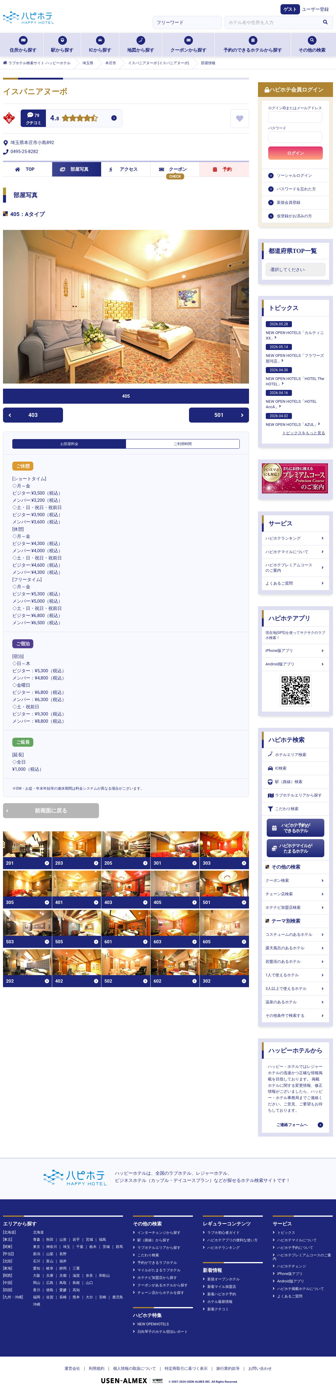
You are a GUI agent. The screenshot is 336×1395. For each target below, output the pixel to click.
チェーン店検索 (296, 894)
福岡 (36, 1297)
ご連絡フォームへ (292, 1124)
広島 (49, 1283)
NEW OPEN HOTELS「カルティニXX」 (295, 330)
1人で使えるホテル (296, 975)
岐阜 (49, 1268)
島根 (76, 1283)
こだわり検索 (283, 809)
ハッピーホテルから (295, 1050)
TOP (24, 169)
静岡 (63, 1268)
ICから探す (100, 44)
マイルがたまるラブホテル (157, 1270)
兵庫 (49, 1275)
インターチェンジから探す (157, 1233)
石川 (36, 1261)
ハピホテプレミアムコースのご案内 (296, 568)
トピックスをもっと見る (303, 433)
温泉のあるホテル (296, 1002)
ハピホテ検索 (286, 740)
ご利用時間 (183, 444)
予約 (222, 169)
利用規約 (96, 1368)
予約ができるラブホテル (155, 1263)
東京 (36, 1247)
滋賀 (76, 1275)
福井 (63, 1261)
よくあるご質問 (296, 583)
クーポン (173, 169)
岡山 (36, 1283)
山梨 (49, 1254)
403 (23, 415)
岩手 (76, 1239)
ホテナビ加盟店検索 (296, 907)
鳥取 (63, 1283)
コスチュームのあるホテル (296, 934)
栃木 (93, 1247)
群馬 (119, 1247)
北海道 (38, 1232)
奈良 (89, 1275)
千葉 (79, 1247)
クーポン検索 (296, 880)
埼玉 (66, 1247)
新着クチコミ (216, 1309)
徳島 (49, 1290)
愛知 (36, 1268)
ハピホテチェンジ (289, 1266)
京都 (63, 1275)
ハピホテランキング (296, 538)
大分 (89, 1297)
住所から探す (23, 44)
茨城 (106, 1247)
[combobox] (271, 22)
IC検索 (277, 768)
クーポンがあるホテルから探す (160, 1285)
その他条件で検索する (296, 1015)
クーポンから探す (188, 44)
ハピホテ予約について (293, 1248)
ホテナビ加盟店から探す (155, 1278)
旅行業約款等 (228, 1368)
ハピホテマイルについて (296, 552)
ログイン (295, 153)
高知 (76, 1290)
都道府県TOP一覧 (292, 251)
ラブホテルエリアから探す (295, 795)
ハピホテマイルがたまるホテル (292, 848)
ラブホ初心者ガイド (221, 1233)
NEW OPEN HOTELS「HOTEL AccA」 (291, 399)
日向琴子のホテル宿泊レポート (160, 1332)
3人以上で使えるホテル (296, 988)
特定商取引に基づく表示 (186, 1368)
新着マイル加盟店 (219, 1287)
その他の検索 (312, 44)
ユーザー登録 (315, 9)
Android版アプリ (296, 664)
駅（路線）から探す (151, 1240)
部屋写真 (74, 169)
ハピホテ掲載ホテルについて (298, 1289)
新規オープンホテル (221, 1279)
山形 (63, 1239)
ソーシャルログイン (294, 175)
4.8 (54, 119)
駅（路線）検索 (285, 782)
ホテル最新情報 (217, 1302)
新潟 (36, 1254)
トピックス (283, 308)
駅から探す (62, 44)
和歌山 (104, 1275)
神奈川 (51, 1247)
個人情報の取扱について (134, 1368)
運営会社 (72, 1368)
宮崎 (102, 1297)
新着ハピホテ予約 (219, 1294)
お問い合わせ (260, 1368)
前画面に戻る (36, 810)
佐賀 (49, 1297)
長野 (63, 1254)
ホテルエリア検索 (287, 754)
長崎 (63, 1297)
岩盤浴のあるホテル (296, 961)
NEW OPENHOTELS (151, 1324)
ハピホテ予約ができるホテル (291, 828)
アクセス (123, 169)
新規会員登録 (288, 202)
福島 (102, 1239)
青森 (36, 1239)
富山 (49, 1261)
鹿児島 (117, 1297)
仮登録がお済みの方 (294, 216)
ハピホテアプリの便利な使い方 (230, 1240)
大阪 (36, 1275)
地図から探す (140, 44)
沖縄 (36, 1304)
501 (229, 415)
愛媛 (63, 1290)
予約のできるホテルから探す (253, 44)
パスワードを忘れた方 (296, 189)
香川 (36, 1290)
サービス (280, 523)
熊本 (76, 1297)
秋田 (49, 1239)
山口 (89, 1283)
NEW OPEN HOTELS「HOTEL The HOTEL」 (295, 376)
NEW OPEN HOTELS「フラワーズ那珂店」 (295, 353)
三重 (76, 1268)
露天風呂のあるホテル (296, 948)
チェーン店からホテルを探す (158, 1293)
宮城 (89, 1239)
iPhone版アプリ (296, 650)
